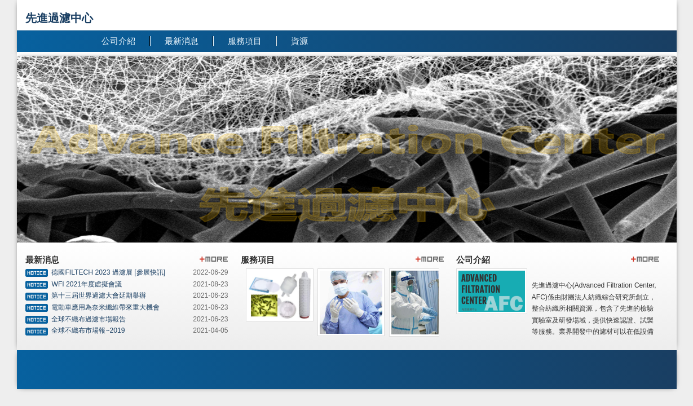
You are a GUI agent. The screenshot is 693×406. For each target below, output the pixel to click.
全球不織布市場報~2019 (88, 330)
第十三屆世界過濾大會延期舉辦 (98, 295)
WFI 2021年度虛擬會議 (86, 284)
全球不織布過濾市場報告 (88, 319)
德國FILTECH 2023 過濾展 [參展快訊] (108, 272)
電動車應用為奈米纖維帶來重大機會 (105, 307)
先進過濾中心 (59, 18)
